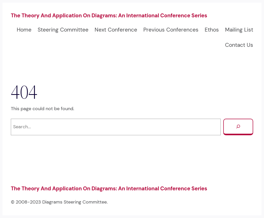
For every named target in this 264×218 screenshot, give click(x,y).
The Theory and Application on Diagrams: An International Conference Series (109, 15)
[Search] (238, 127)
